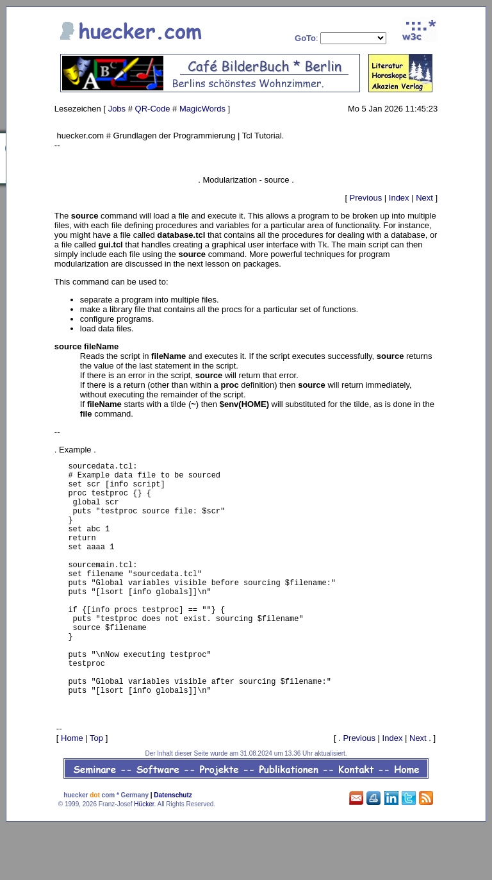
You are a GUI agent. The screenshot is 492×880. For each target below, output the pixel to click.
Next (424, 198)
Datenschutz (173, 847)
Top (96, 790)
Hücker (144, 855)
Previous (366, 198)
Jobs (117, 108)
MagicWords (202, 108)
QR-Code (152, 108)
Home (72, 790)
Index (399, 198)
